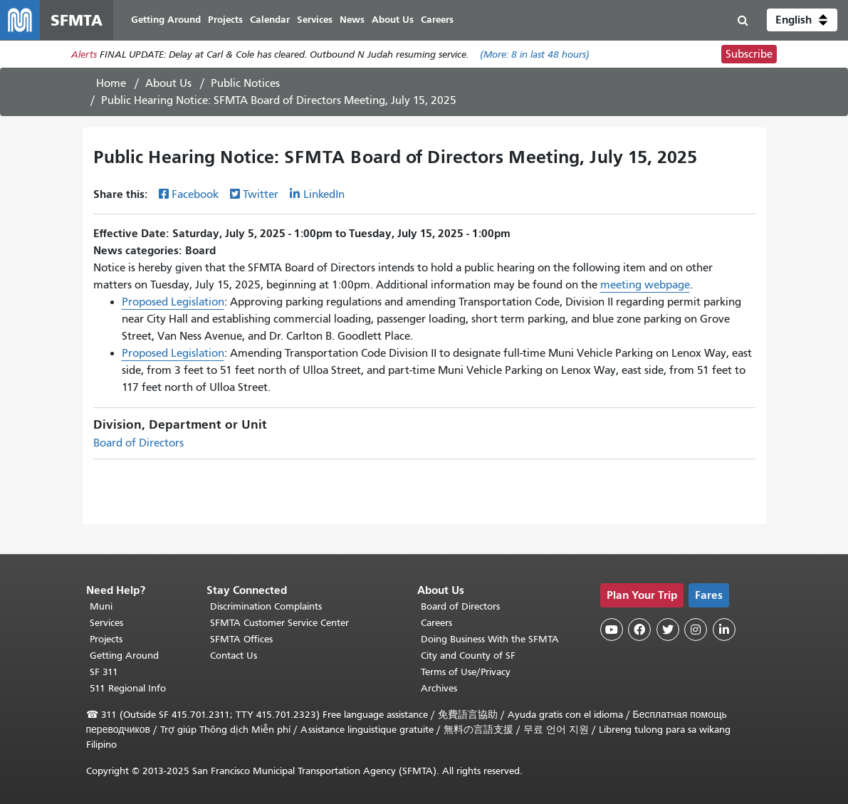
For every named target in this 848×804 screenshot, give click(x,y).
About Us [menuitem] (393, 20)
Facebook (195, 194)
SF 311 (104, 672)
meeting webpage (645, 284)
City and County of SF (468, 655)
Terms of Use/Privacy (466, 672)
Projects (106, 639)
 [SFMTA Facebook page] (639, 629)
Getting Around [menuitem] (166, 20)
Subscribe (749, 54)
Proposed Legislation (173, 302)
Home (111, 83)
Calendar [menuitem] (270, 20)
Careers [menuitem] (437, 20)
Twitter (260, 194)
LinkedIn (324, 194)
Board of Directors (138, 443)
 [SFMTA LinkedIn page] (724, 629)
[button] (802, 20)
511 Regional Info (128, 688)
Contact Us (233, 655)
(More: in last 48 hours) (535, 54)
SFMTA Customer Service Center (279, 623)
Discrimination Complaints (266, 606)
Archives (439, 688)
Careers (436, 623)
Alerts (84, 54)
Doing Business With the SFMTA (490, 639)
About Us (168, 83)
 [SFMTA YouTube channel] (611, 629)
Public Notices (245, 83)
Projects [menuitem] (225, 20)
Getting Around (124, 655)
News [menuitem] (352, 20)
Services (106, 623)
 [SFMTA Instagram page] (696, 629)
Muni (101, 606)
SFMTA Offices (241, 639)
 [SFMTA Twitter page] (668, 629)
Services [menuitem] (315, 20)
